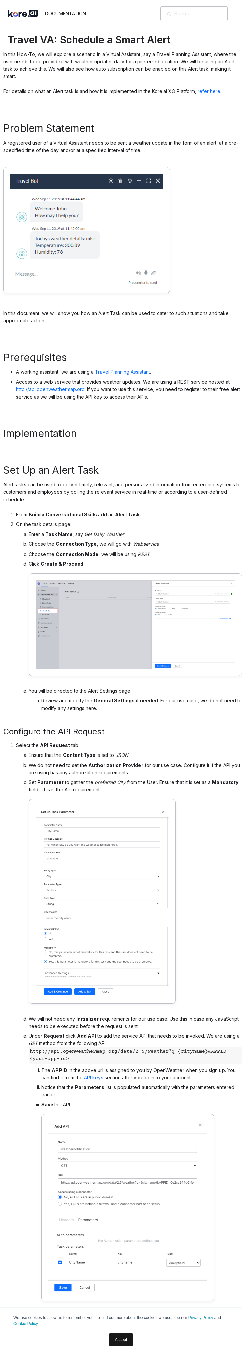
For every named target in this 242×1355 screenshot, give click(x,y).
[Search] (203, 14)
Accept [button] (121, 1339)
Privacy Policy (200, 1317)
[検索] (169, 14)
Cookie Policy (25, 1323)
